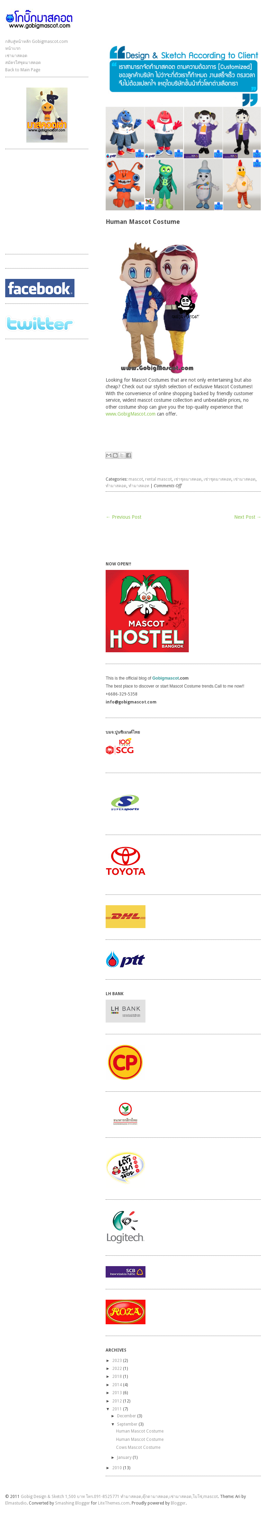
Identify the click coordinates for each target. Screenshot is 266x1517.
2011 (117, 1409)
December (126, 1416)
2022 (117, 1368)
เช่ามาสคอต (16, 55)
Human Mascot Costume (139, 1431)
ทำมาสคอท (138, 485)
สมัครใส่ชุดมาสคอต (23, 62)
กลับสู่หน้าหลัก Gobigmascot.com (36, 41)
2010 (117, 1467)
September (127, 1424)
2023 (117, 1360)
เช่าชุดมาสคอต (188, 479)
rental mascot (158, 479)
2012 (117, 1401)
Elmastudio (16, 1503)
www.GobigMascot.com (131, 414)
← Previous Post (123, 517)
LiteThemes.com (114, 1503)
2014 (117, 1384)
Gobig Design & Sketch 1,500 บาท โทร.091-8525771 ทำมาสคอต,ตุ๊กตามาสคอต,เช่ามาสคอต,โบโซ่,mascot (119, 1496)
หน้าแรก (12, 48)
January (124, 1457)
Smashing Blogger (72, 1503)
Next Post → (247, 517)
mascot (135, 479)
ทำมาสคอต (116, 485)
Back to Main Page (22, 69)
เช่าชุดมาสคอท (217, 479)
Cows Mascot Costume (138, 1447)
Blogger (178, 1503)
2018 (117, 1376)
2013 (117, 1392)
